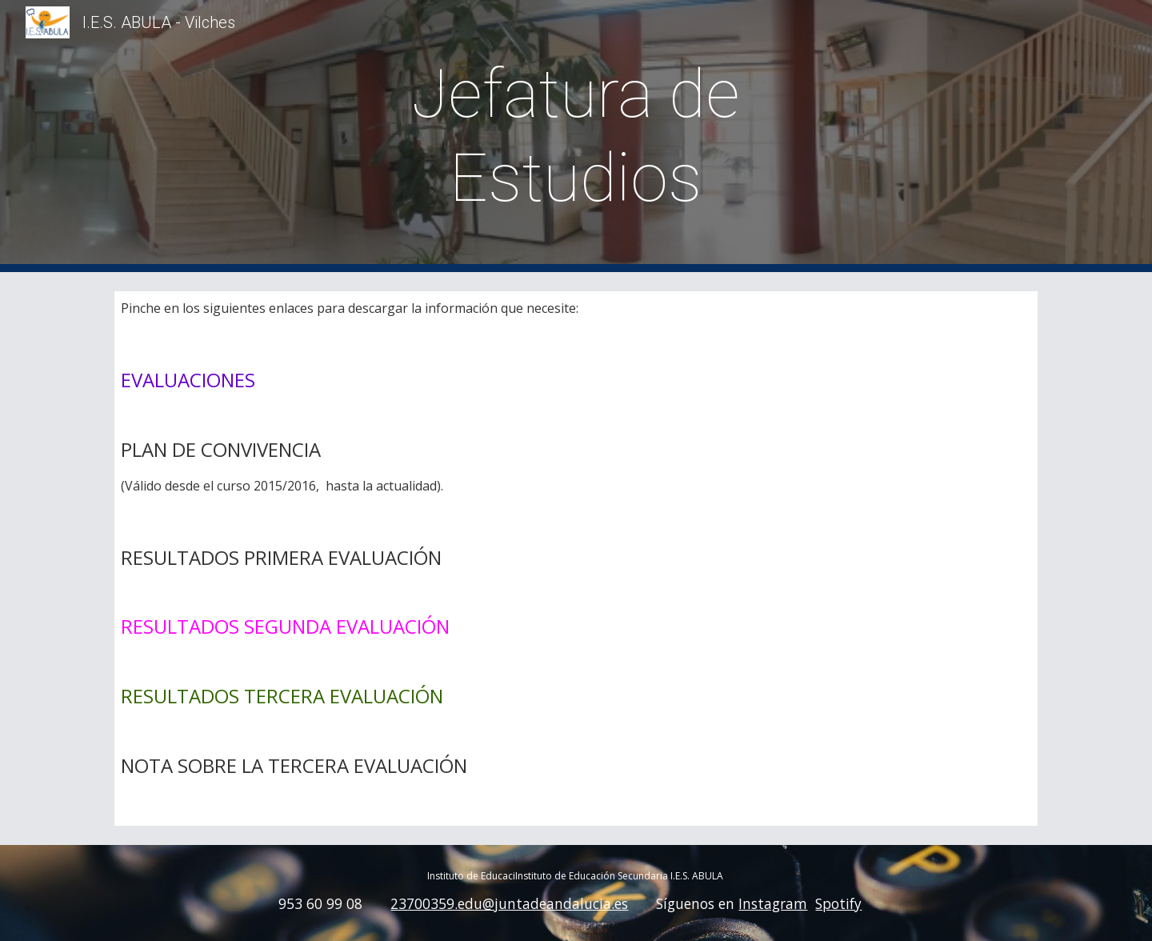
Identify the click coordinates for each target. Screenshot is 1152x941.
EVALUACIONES (188, 379)
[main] (576, 136)
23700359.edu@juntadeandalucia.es (509, 903)
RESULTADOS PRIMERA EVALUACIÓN (281, 557)
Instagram (772, 903)
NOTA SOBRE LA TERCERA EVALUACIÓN (294, 765)
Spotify (838, 903)
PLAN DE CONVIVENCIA (223, 449)
